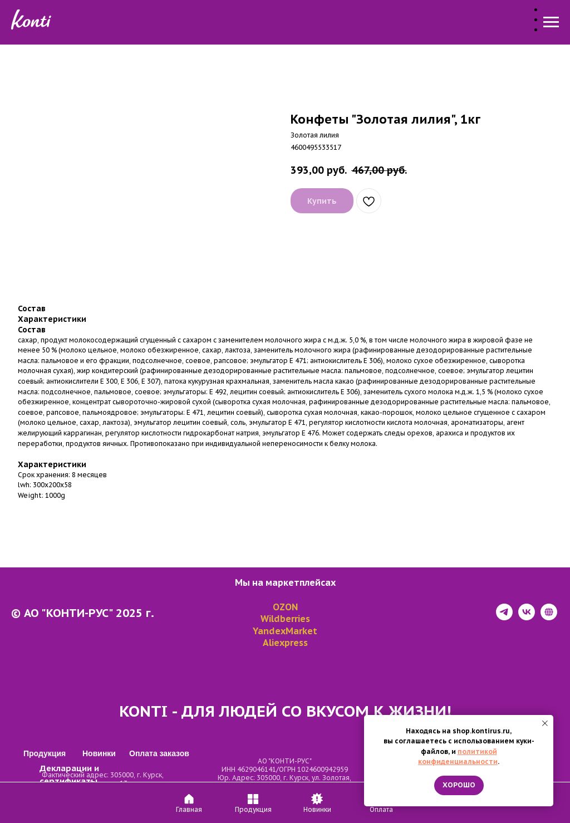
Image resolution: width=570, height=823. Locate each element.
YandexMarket (285, 630)
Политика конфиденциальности (75, 813)
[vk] (526, 617)
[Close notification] (545, 723)
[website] (548, 617)
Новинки (285, 22)
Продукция (222, 22)
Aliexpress (285, 642)
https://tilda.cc (462, 813)
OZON (285, 607)
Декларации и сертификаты (99, 785)
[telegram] (504, 617)
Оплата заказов (358, 22)
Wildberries (285, 618)
